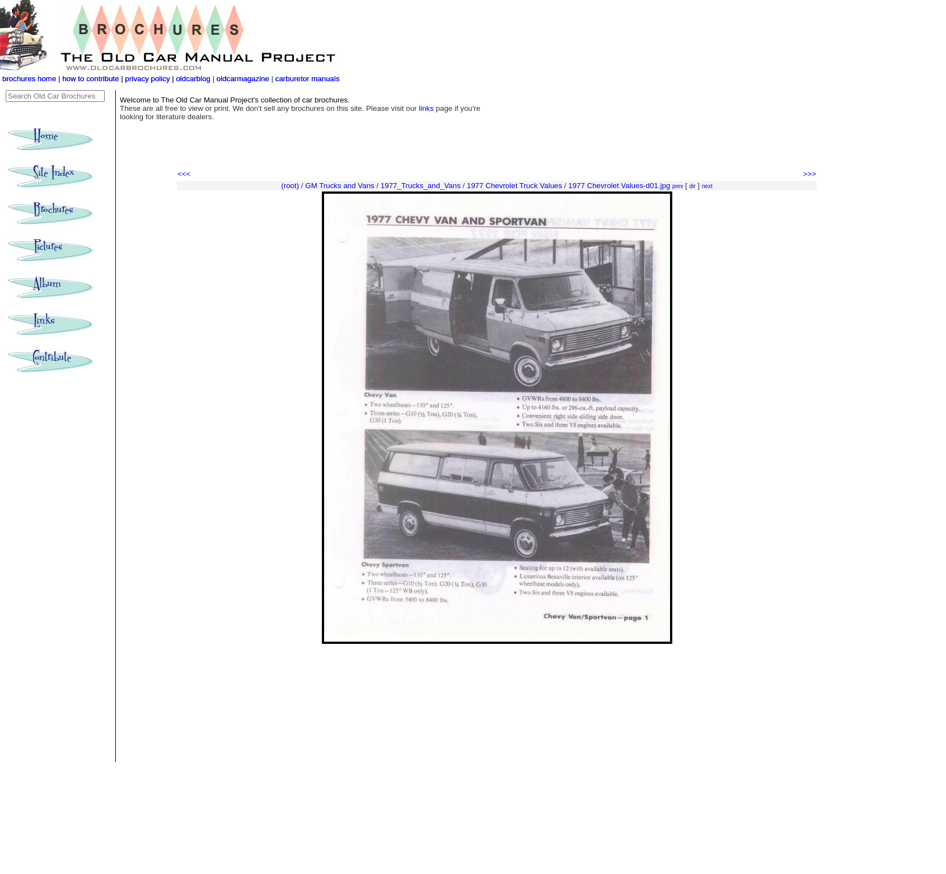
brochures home (29, 78)
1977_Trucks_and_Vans (421, 185)
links (426, 108)
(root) (290, 185)
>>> (809, 174)
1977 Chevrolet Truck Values (514, 185)
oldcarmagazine (244, 78)
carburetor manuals (306, 78)
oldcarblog (193, 78)
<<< (183, 174)
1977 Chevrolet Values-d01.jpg (619, 185)
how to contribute (90, 78)
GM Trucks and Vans (339, 185)
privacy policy (148, 78)
